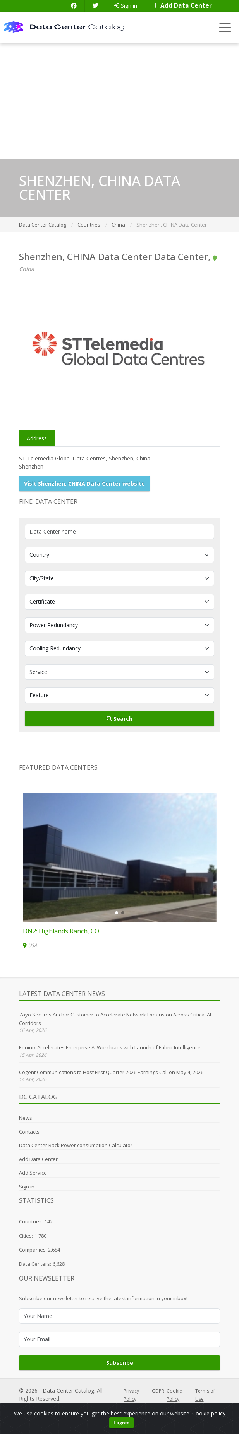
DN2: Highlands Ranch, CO (61, 931)
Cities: (26, 1235)
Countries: (31, 1221)
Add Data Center (182, 6)
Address (37, 438)
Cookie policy (208, 1413)
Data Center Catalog (68, 1390)
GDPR (158, 1391)
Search (119, 718)
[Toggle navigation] (225, 27)
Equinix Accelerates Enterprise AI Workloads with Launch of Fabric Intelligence (110, 1047)
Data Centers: (35, 1263)
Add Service (33, 1172)
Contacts (29, 1131)
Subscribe (119, 1362)
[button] (116, 912)
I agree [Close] (121, 1422)
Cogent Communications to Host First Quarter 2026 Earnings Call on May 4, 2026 (111, 1072)
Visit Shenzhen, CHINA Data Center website (84, 483)
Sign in (125, 5)
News (25, 1117)
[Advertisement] (119, 100)
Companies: (33, 1249)
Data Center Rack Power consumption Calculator (75, 1145)
